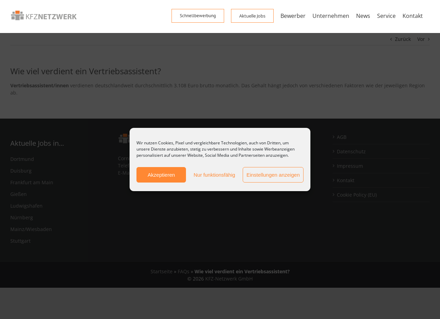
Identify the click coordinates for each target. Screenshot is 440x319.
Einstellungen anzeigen (273, 175)
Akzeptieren (161, 175)
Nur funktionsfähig (214, 175)
